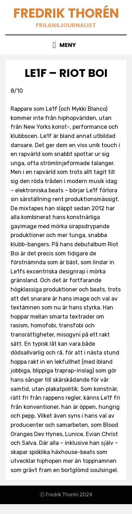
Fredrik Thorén (66, 13)
